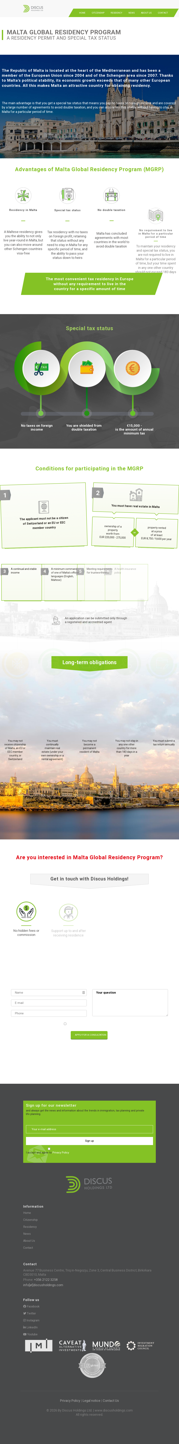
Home (82, 9)
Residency (116, 9)
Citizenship (98, 9)
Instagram (31, 1316)
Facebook (31, 1303)
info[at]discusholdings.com (43, 1282)
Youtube (30, 1330)
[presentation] (35, 1031)
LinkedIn (30, 1323)
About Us (146, 9)
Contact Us (111, 1396)
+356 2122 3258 (45, 1276)
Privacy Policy (106, 1020)
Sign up (89, 1138)
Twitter (29, 1310)
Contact (163, 9)
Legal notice (91, 1396)
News (132, 9)
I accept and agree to (91, 1020)
